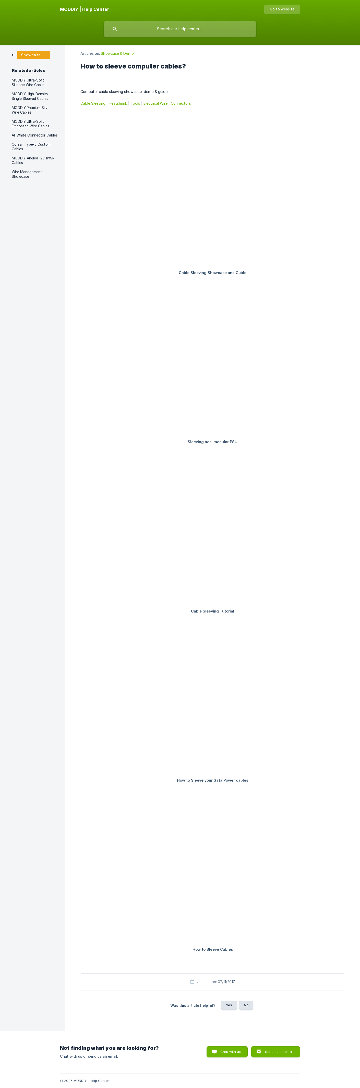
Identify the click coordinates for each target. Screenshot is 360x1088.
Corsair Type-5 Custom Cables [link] (31, 146)
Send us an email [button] (279, 1052)
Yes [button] (229, 1005)
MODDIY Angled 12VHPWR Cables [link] (33, 160)
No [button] (246, 1005)
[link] (31, 54)
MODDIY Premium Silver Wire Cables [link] (31, 110)
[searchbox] (180, 29)
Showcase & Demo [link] (117, 53)
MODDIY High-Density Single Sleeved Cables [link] (30, 96)
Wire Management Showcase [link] (27, 174)
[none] (84, 9)
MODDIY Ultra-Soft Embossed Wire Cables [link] (30, 123)
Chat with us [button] (230, 1052)
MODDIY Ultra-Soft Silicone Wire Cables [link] (28, 82)
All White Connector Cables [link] (35, 135)
